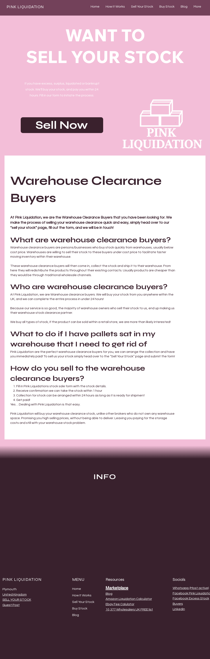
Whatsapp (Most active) (191, 588)
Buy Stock (79, 608)
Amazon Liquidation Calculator (129, 598)
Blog (75, 615)
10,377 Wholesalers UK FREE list (129, 609)
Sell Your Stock (83, 602)
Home (76, 588)
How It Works (81, 595)
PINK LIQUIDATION (25, 6)
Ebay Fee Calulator (120, 604)
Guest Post (11, 605)
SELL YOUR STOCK (16, 599)
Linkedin (179, 609)
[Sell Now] (62, 125)
